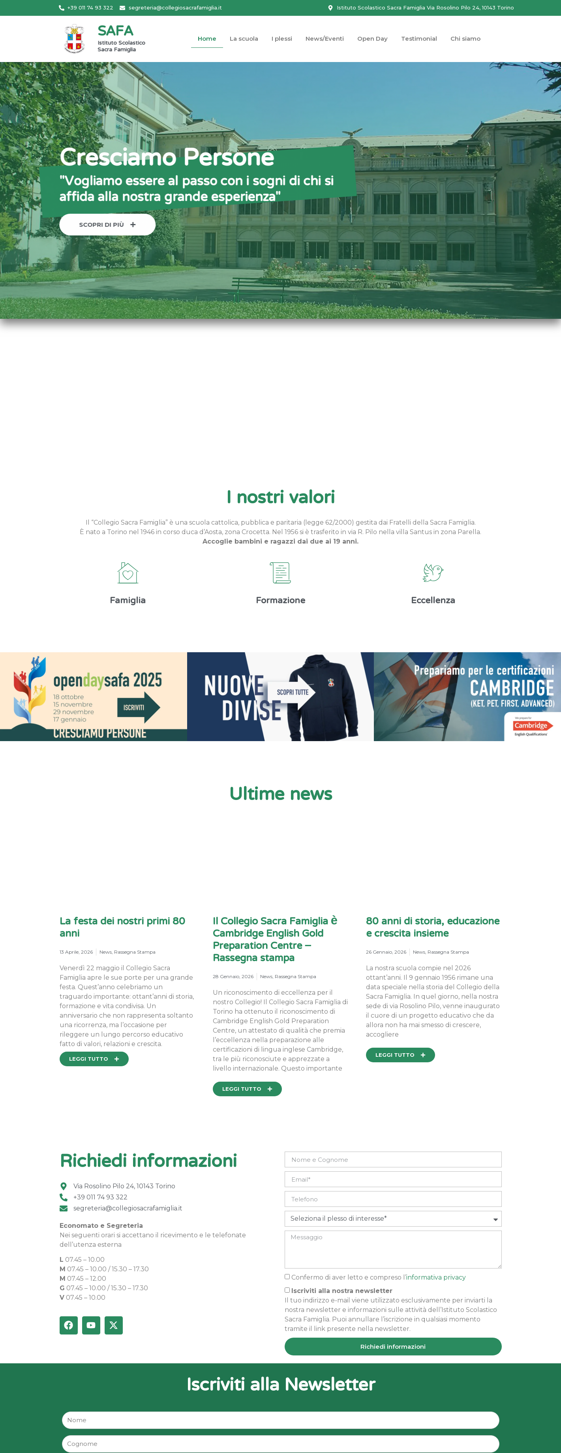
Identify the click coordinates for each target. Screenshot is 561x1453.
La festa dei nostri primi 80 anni (122, 928)
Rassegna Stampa (135, 952)
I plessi (282, 38)
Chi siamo (465, 38)
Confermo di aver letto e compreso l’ (378, 1277)
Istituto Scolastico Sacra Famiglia (121, 46)
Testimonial (419, 38)
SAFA (115, 32)
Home (207, 38)
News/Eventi (325, 38)
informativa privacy (436, 1277)
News (105, 952)
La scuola (244, 38)
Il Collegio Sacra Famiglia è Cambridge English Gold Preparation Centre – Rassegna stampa (275, 940)
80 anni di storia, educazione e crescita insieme (432, 928)
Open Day (372, 38)
